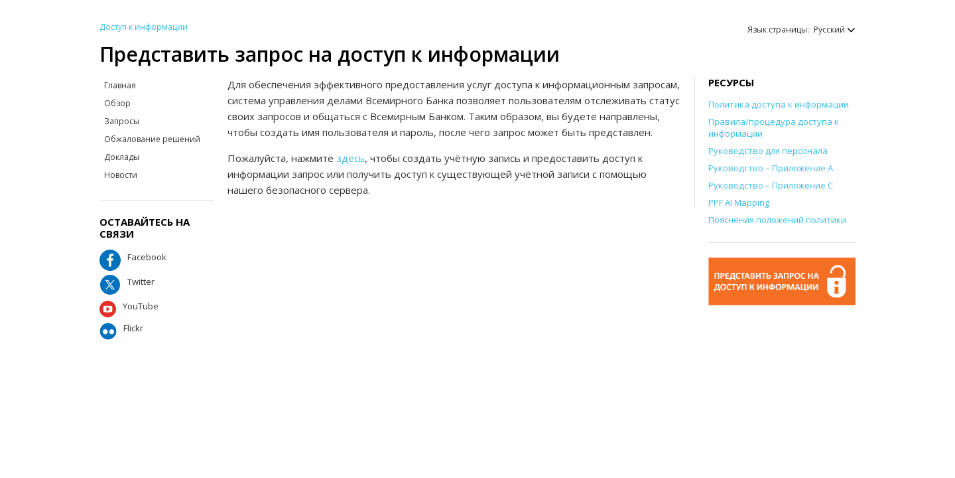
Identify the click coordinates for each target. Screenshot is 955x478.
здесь (350, 158)
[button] (828, 29)
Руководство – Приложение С (770, 185)
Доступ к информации (143, 27)
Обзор (117, 103)
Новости (120, 175)
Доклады (121, 157)
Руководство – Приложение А (770, 168)
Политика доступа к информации (778, 104)
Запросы (121, 121)
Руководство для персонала (768, 151)
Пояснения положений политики (777, 220)
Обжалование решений (152, 139)
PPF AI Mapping (738, 202)
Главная (120, 85)
